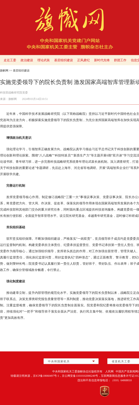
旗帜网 (4, 70)
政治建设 (27, 60)
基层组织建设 (63, 60)
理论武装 (43, 60)
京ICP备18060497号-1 (46, 375)
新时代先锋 (102, 60)
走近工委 (10, 60)
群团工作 (120, 60)
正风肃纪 (83, 60)
